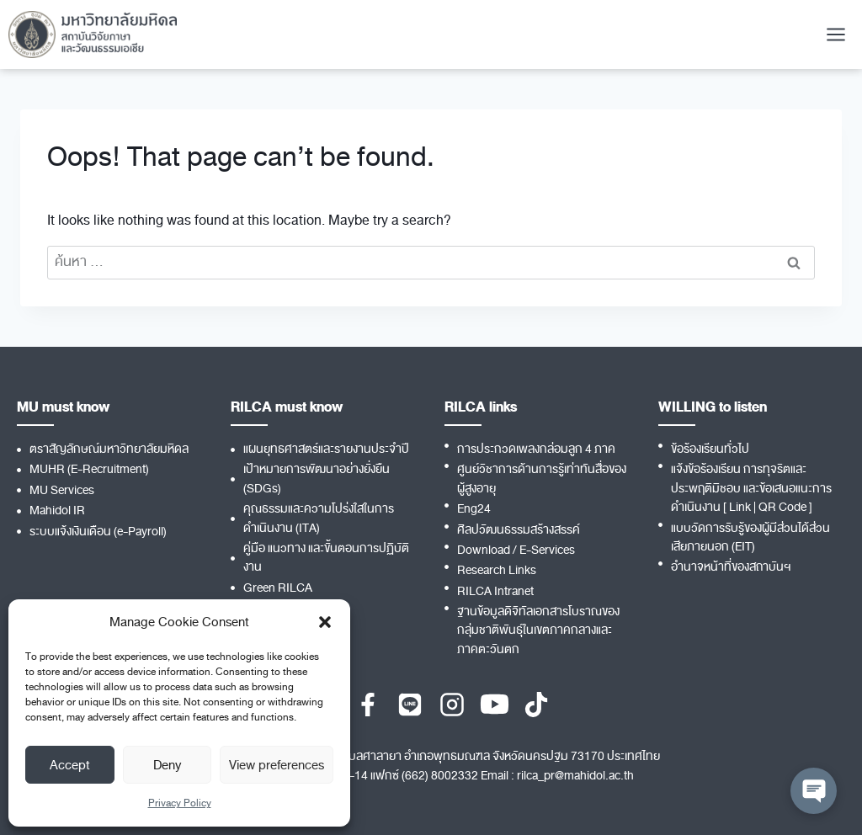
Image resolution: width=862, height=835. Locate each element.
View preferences (276, 765)
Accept (70, 765)
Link (740, 507)
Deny (167, 765)
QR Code (782, 507)
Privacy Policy (179, 803)
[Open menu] (835, 34)
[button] (325, 622)
